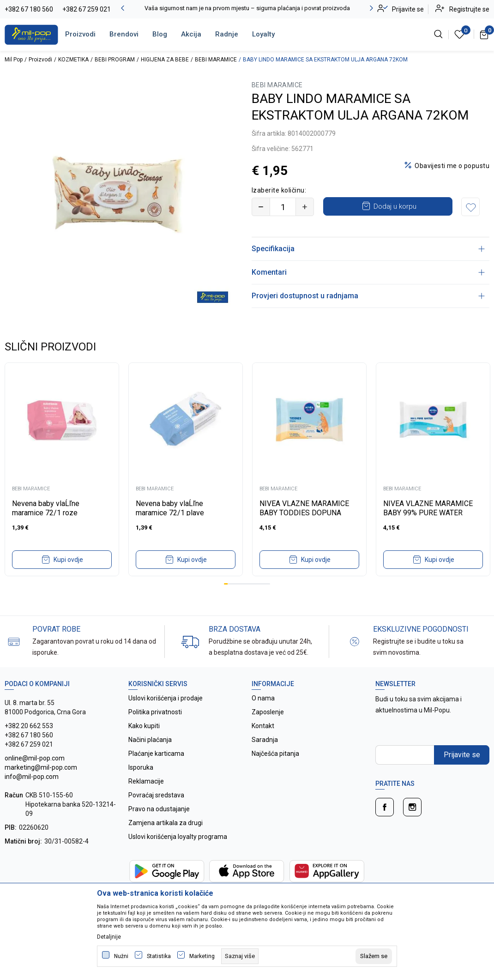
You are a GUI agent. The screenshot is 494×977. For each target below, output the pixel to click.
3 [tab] (233, 584)
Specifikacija (368, 248)
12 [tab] (268, 584)
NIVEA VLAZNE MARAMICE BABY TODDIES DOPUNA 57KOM (304, 512)
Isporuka (140, 767)
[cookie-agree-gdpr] (373, 956)
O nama (263, 698)
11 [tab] (264, 584)
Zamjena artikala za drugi (165, 822)
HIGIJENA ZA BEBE (165, 59)
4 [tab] (237, 584)
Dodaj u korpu (395, 206)
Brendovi (124, 34)
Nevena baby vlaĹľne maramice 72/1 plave (170, 508)
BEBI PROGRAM (115, 59)
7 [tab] (249, 584)
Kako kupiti (144, 726)
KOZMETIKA (73, 59)
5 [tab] (241, 584)
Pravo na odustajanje (159, 809)
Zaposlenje (268, 712)
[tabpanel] (62, 469)
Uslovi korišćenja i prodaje (165, 698)
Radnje (226, 34)
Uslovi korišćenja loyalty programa (177, 836)
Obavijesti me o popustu (452, 165)
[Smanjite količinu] (261, 207)
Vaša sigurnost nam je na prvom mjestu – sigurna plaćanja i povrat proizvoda (247, 8)
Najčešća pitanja (275, 753)
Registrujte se (469, 9)
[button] (470, 207)
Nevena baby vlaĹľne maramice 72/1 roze (45, 508)
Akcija (191, 34)
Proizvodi (80, 34)
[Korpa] (484, 34)
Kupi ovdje (68, 559)
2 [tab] (229, 584)
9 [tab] (257, 584)
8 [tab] (252, 584)
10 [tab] (260, 584)
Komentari (368, 272)
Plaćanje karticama (156, 753)
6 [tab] (245, 584)
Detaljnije (109, 937)
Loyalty (263, 34)
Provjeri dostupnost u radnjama (368, 295)
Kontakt (263, 726)
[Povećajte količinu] (304, 207)
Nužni (121, 956)
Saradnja (265, 739)
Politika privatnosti (155, 712)
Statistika (159, 956)
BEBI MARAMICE (216, 59)
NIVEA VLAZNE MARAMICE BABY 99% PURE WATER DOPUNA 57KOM (428, 512)
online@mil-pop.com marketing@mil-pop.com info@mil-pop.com (41, 767)
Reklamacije (146, 781)
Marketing (202, 956)
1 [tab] (226, 584)
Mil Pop (14, 59)
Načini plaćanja (150, 739)
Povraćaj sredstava (156, 795)
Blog (159, 34)
